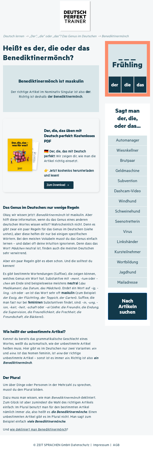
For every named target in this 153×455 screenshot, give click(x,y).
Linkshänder (127, 242)
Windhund (127, 201)
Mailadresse (127, 282)
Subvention (127, 181)
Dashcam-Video (127, 191)
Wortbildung (127, 262)
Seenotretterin (127, 221)
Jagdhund (127, 272)
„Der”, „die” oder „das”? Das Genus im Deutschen (62, 36)
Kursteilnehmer (128, 252)
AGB (116, 445)
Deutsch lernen (13, 36)
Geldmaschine (127, 171)
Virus (127, 231)
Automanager (127, 140)
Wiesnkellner (127, 150)
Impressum (101, 445)
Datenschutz (80, 445)
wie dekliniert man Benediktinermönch (38, 430)
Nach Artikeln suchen (127, 306)
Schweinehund (127, 211)
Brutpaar (127, 160)
